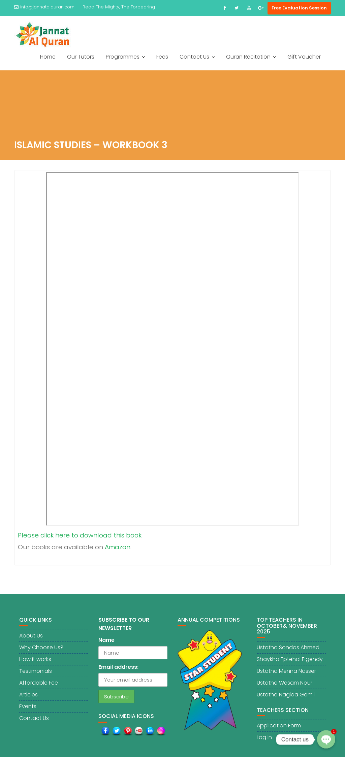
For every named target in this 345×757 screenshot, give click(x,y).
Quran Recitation (248, 57)
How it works (35, 661)
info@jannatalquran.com (44, 7)
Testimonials (35, 673)
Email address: (118, 669)
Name (106, 643)
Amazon (117, 547)
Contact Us (194, 57)
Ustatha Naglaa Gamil (286, 697)
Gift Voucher (304, 57)
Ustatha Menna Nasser (286, 673)
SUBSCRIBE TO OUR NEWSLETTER (123, 627)
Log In (264, 740)
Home (48, 57)
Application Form (279, 728)
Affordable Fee (38, 685)
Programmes (122, 57)
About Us (31, 638)
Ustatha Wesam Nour (284, 685)
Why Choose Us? (41, 650)
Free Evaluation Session (299, 8)
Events (27, 709)
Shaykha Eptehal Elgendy (290, 661)
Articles (28, 697)
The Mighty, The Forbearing (125, 7)
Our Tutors (80, 57)
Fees (162, 57)
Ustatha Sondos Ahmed (288, 650)
